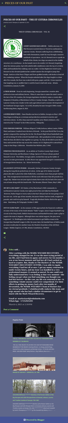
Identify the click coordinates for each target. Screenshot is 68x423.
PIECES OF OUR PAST (19, 3)
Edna (11, 249)
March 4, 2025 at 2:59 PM (20, 304)
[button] (5, 26)
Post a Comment (11, 309)
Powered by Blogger (34, 420)
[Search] (35, 3)
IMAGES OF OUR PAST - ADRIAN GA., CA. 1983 (26, 372)
